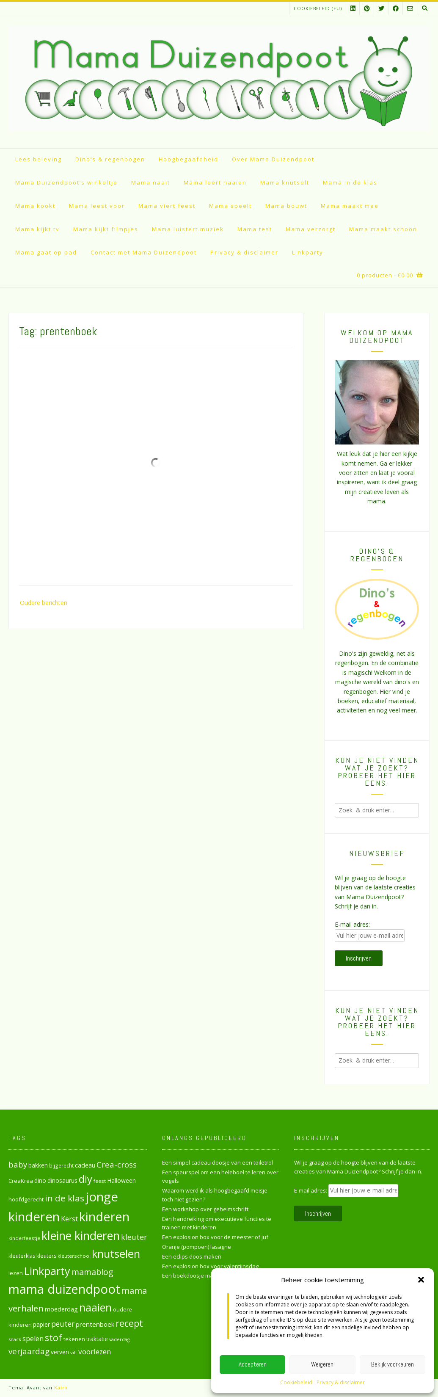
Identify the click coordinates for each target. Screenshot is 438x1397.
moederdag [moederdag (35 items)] (61, 1309)
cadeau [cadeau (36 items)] (85, 1165)
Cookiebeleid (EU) (318, 8)
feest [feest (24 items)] (100, 1181)
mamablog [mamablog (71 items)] (92, 1272)
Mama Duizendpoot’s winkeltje (66, 182)
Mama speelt (230, 206)
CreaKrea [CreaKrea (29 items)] (20, 1180)
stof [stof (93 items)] (53, 1337)
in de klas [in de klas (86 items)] (64, 1198)
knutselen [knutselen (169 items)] (116, 1253)
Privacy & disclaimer (341, 1382)
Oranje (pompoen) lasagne (196, 1247)
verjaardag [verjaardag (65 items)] (29, 1351)
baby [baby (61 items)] (17, 1164)
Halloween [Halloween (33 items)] (121, 1180)
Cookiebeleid (296, 1382)
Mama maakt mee (350, 206)
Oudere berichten (43, 603)
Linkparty (307, 252)
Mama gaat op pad (46, 252)
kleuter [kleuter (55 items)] (134, 1237)
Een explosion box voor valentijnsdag (210, 1266)
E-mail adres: (352, 924)
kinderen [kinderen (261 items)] (104, 1216)
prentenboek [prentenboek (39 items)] (95, 1324)
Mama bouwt (286, 206)
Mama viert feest (167, 206)
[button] (421, 1280)
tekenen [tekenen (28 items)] (74, 1339)
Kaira (61, 1387)
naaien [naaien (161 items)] (95, 1307)
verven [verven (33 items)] (60, 1352)
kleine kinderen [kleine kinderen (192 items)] (80, 1235)
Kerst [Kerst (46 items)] (69, 1218)
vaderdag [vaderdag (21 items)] (119, 1339)
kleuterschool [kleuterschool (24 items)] (74, 1256)
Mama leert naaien (215, 182)
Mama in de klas (350, 182)
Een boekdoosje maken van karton (207, 1275)
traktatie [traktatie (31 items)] (97, 1339)
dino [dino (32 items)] (40, 1180)
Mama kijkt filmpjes (105, 229)
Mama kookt (35, 206)
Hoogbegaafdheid (188, 159)
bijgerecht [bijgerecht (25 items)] (61, 1165)
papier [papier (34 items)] (41, 1324)
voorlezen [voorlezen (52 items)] (94, 1351)
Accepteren (253, 1364)
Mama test (254, 229)
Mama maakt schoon (383, 229)
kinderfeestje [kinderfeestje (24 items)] (24, 1238)
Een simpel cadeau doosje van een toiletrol (217, 1162)
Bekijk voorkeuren (392, 1364)
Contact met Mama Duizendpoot (144, 252)
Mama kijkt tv (37, 229)
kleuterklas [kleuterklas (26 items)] (21, 1255)
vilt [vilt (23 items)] (73, 1352)
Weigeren (322, 1364)
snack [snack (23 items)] (14, 1339)
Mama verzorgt (311, 229)
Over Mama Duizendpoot (273, 159)
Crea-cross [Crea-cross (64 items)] (116, 1164)
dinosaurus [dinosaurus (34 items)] (62, 1180)
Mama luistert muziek (188, 229)
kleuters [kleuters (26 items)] (46, 1255)
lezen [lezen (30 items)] (15, 1273)
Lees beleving (38, 159)
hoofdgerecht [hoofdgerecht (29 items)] (26, 1199)
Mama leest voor (97, 206)
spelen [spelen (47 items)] (33, 1338)
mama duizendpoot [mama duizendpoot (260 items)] (64, 1289)
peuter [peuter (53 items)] (62, 1324)
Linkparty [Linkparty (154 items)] (47, 1271)
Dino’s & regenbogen (110, 159)
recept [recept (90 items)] (129, 1323)
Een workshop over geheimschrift (205, 1209)
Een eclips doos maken (191, 1256)
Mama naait (150, 182)
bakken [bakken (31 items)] (38, 1165)
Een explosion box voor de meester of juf (215, 1237)
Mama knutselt (284, 182)
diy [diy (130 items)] (85, 1179)
